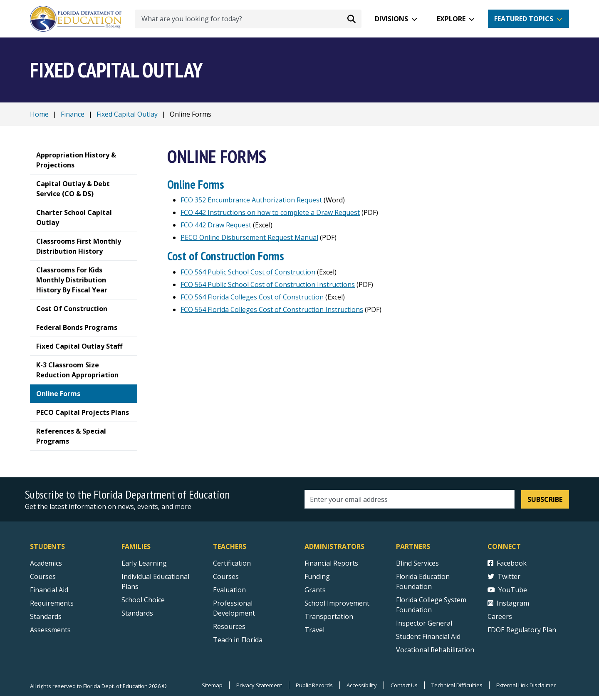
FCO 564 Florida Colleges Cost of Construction (252, 297)
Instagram (508, 603)
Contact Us (404, 685)
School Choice (143, 599)
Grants (315, 589)
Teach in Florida (237, 639)
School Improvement (336, 603)
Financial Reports (331, 563)
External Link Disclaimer (526, 685)
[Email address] (409, 499)
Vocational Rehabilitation (435, 649)
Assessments (50, 629)
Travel (314, 629)
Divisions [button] (391, 18)
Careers (500, 616)
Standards (137, 613)
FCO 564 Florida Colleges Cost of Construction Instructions (272, 309)
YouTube (507, 589)
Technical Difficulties (457, 685)
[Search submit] (351, 18)
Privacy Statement (259, 685)
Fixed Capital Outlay (127, 114)
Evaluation (229, 589)
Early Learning (144, 563)
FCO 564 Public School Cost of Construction (248, 272)
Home (39, 114)
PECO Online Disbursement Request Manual (249, 237)
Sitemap (212, 685)
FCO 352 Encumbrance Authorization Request (251, 200)
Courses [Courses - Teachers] (226, 576)
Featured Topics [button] (523, 18)
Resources (229, 626)
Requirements (52, 603)
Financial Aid (49, 589)
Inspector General (424, 623)
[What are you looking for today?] (248, 19)
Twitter (504, 576)
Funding (317, 576)
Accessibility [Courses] (362, 685)
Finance (72, 114)
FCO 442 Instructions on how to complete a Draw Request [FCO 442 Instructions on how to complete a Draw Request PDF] (270, 212)
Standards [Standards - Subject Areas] (46, 616)
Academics (46, 563)
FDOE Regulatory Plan (522, 629)
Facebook (507, 563)
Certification (232, 563)
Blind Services (417, 563)
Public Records (314, 685)
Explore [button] (451, 18)
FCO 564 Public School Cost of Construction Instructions (268, 284)
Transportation (328, 616)
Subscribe (544, 499)
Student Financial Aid (428, 636)
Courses (43, 576)
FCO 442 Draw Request (216, 225)
